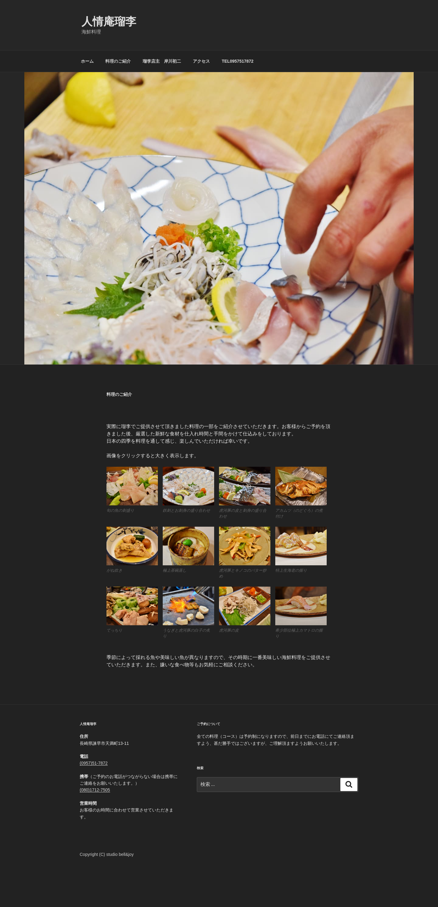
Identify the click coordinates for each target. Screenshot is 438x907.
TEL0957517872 (237, 61)
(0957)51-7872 (94, 763)
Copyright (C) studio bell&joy (107, 854)
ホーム (87, 61)
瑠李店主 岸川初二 (162, 61)
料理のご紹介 (118, 61)
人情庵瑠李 (109, 21)
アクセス (201, 61)
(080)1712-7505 (95, 789)
